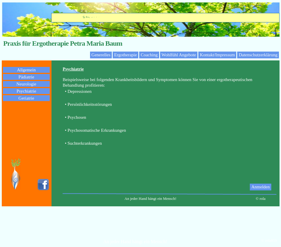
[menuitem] (264, 187)
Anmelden (260, 187)
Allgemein (26, 69)
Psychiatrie (26, 91)
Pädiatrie (26, 77)
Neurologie (26, 84)
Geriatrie (26, 98)
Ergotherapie (125, 54)
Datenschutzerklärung (258, 54)
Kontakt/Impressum (217, 54)
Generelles (101, 54)
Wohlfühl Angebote (179, 54)
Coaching (149, 54)
